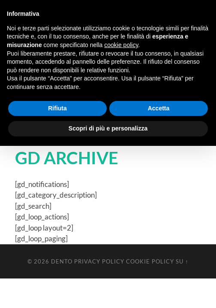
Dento (61, 261)
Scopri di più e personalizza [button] (108, 128)
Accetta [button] (159, 108)
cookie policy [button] (121, 44)
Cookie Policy (150, 261)
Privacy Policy (99, 261)
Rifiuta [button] (57, 108)
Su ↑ (182, 261)
